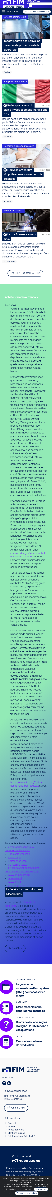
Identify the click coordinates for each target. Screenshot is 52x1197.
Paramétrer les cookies (27, 1193)
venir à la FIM (16, 1107)
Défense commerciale (15, 17)
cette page (14, 857)
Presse (11, 1126)
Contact (12, 1123)
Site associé (15, 878)
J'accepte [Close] (41, 1189)
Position (6, 72)
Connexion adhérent (37, 12)
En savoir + (15, 948)
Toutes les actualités (25, 273)
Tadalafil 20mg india (19, 854)
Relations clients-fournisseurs (19, 146)
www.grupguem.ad (19, 875)
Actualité (7, 137)
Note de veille (9, 261)
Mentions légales (16, 1133)
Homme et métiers (13, 211)
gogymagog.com (17, 864)
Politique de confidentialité (21, 1136)
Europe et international (15, 81)
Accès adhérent (16, 1130)
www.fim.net (15, 882)
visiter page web (17, 861)
